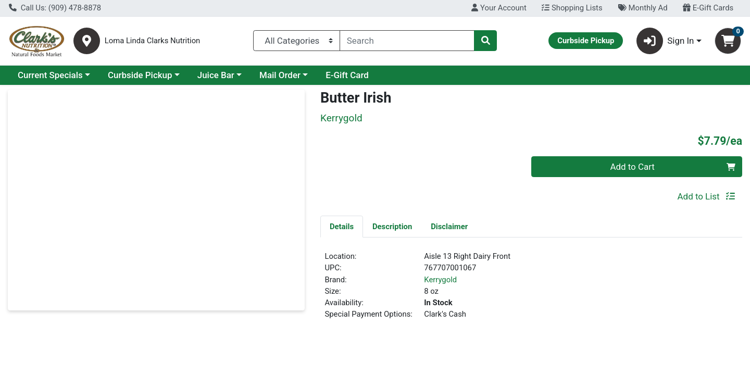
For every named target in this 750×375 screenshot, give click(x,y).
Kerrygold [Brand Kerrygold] (440, 279)
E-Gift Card (347, 75)
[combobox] (407, 40)
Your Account (498, 7)
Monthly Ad (642, 7)
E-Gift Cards (708, 7)
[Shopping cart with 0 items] (728, 41)
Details (342, 226)
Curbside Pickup (140, 75)
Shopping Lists (572, 7)
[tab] (341, 226)
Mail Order (280, 75)
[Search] (407, 40)
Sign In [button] (665, 41)
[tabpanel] (531, 290)
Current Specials (50, 75)
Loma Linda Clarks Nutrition (153, 41)
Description (392, 226)
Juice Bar (215, 75)
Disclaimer (449, 226)
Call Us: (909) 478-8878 (55, 7)
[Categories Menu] (296, 40)
